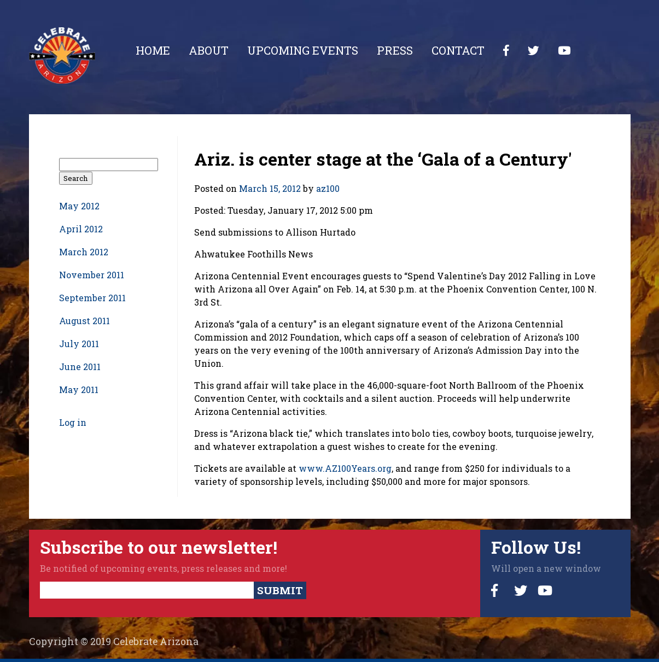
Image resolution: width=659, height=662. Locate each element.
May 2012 (79, 206)
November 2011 (91, 274)
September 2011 (92, 297)
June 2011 (80, 366)
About (209, 50)
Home (153, 50)
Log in (72, 422)
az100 (328, 188)
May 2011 (78, 389)
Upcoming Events (302, 50)
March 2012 (83, 251)
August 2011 (84, 320)
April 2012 (81, 229)
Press (395, 50)
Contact (458, 50)
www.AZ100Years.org (345, 468)
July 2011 (79, 343)
